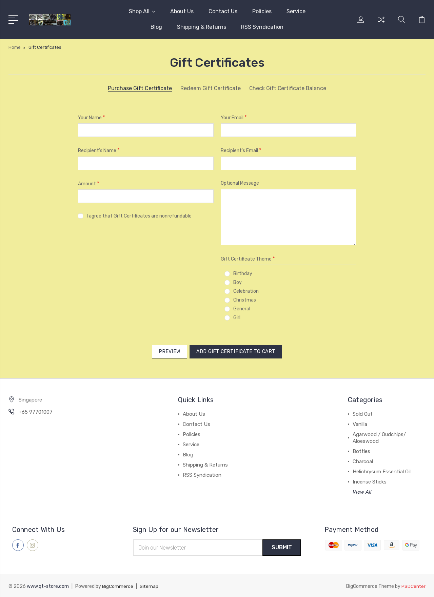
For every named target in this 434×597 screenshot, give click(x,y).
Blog (156, 27)
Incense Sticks (370, 480)
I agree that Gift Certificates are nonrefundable (139, 216)
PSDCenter (413, 585)
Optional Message (240, 183)
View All (362, 491)
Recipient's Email (241, 150)
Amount (88, 183)
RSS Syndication (262, 27)
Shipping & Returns (201, 27)
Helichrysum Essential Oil (382, 470)
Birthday (242, 273)
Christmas (244, 300)
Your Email (234, 117)
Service (296, 11)
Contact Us (223, 11)
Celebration (246, 291)
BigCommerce (117, 585)
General (241, 309)
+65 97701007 (36, 411)
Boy (237, 282)
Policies (262, 11)
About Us (182, 11)
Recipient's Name (99, 150)
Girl (236, 318)
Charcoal (363, 460)
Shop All (142, 11)
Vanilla (360, 423)
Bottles (361, 450)
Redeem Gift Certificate (210, 88)
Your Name (91, 117)
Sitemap (149, 585)
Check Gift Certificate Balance (288, 88)
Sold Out (363, 413)
